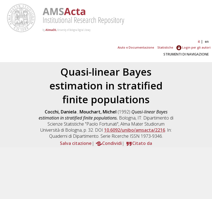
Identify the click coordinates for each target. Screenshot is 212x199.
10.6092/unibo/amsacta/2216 (134, 130)
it (199, 41)
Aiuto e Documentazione (136, 47)
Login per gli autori (193, 47)
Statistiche (165, 47)
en (207, 41)
